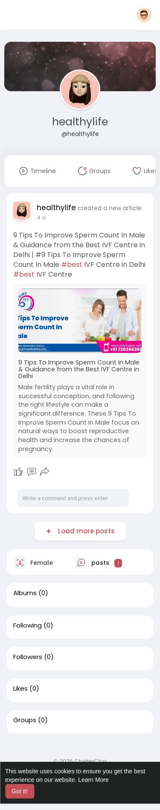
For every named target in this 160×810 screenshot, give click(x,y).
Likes (20, 688)
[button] (144, 15)
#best (71, 264)
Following (27, 625)
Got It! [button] (20, 791)
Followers (27, 657)
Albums (25, 593)
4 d (41, 218)
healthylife (80, 121)
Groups (24, 720)
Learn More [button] (93, 779)
